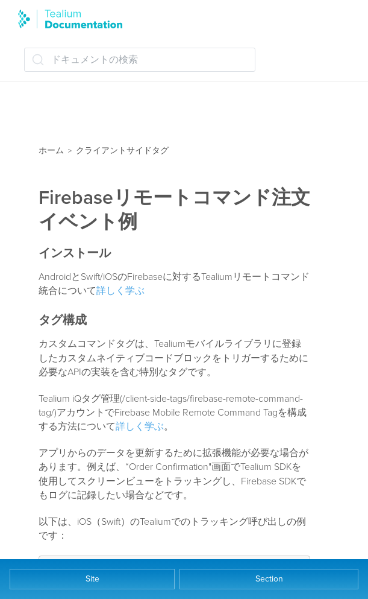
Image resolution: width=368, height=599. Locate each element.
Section (269, 579)
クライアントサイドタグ (122, 150)
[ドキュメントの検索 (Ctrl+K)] (139, 60)
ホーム (51, 150)
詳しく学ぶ (120, 291)
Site (92, 579)
